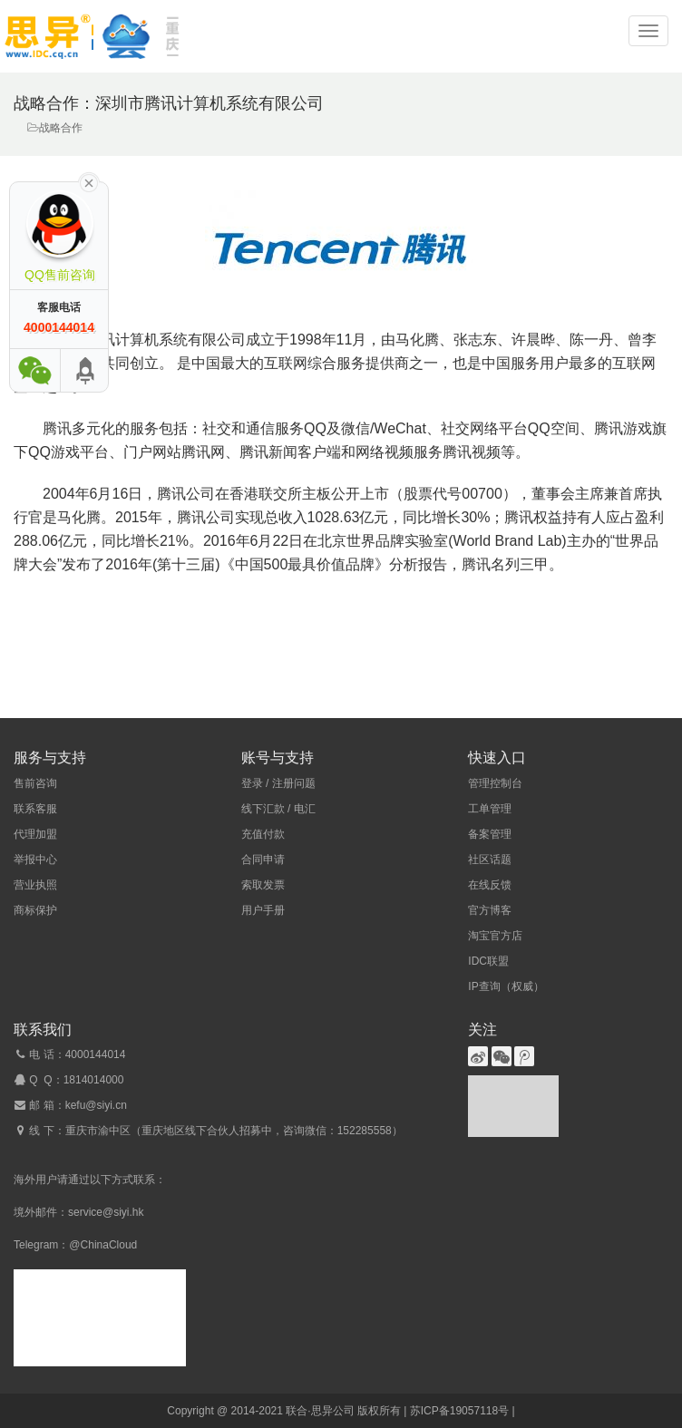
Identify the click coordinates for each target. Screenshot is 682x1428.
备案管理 (490, 834)
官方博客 (490, 910)
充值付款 (263, 834)
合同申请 (263, 859)
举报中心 (35, 859)
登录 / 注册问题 (278, 783)
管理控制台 (495, 783)
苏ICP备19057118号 (459, 1410)
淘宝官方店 (495, 935)
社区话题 (490, 859)
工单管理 (490, 808)
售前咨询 (35, 783)
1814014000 (93, 1079)
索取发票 (263, 885)
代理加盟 (35, 834)
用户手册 (263, 910)
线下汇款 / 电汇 (278, 808)
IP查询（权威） (505, 986)
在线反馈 (490, 885)
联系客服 (35, 808)
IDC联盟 (488, 961)
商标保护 (35, 910)
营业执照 (35, 885)
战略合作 (61, 127)
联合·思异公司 (320, 1410)
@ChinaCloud (103, 1245)
